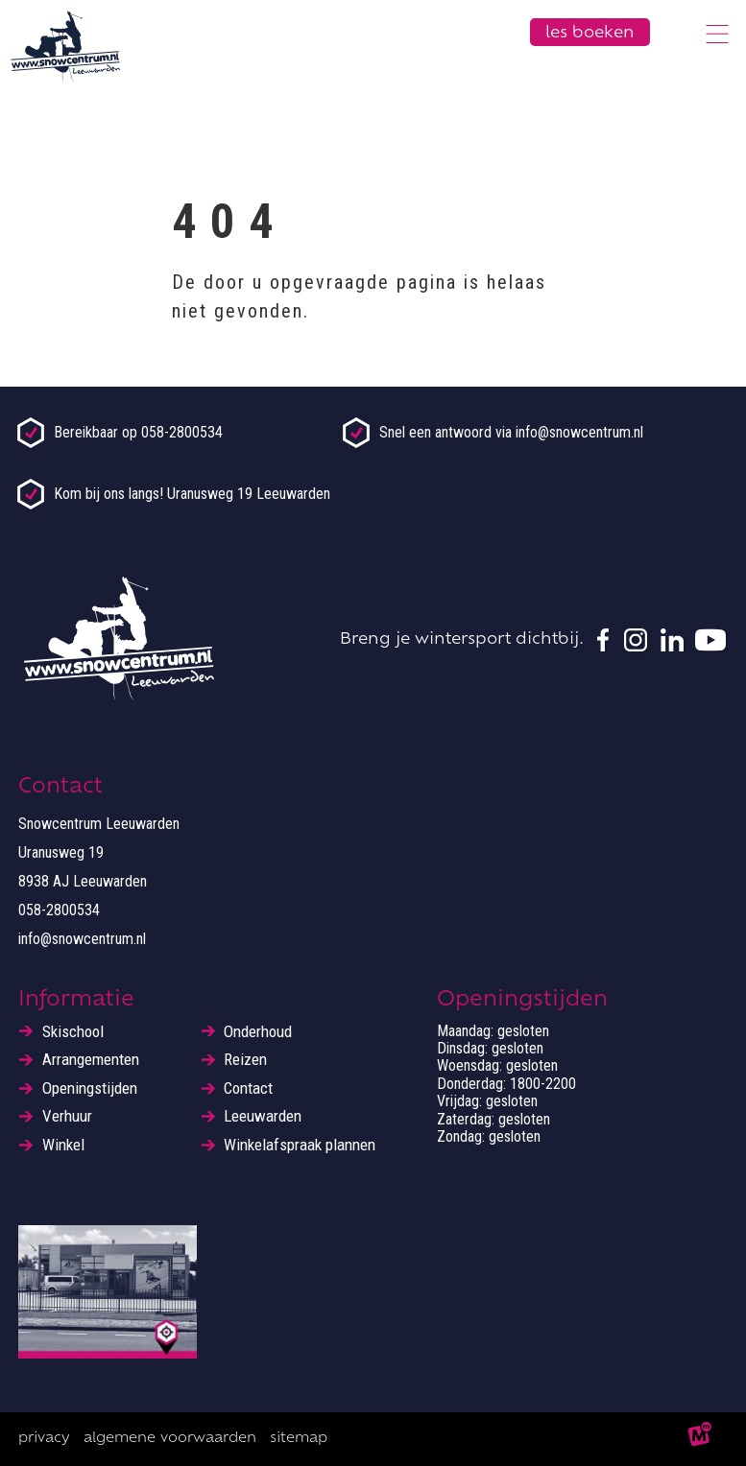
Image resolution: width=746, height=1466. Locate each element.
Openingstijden (89, 1088)
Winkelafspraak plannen (299, 1145)
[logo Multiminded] (701, 1439)
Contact (248, 1088)
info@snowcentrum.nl (82, 939)
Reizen (245, 1060)
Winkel (63, 1145)
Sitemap (298, 1438)
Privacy (44, 1438)
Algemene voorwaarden (170, 1438)
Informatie (76, 1000)
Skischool (73, 1032)
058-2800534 (59, 910)
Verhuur (67, 1116)
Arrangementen (90, 1060)
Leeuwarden (262, 1116)
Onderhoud (258, 1032)
